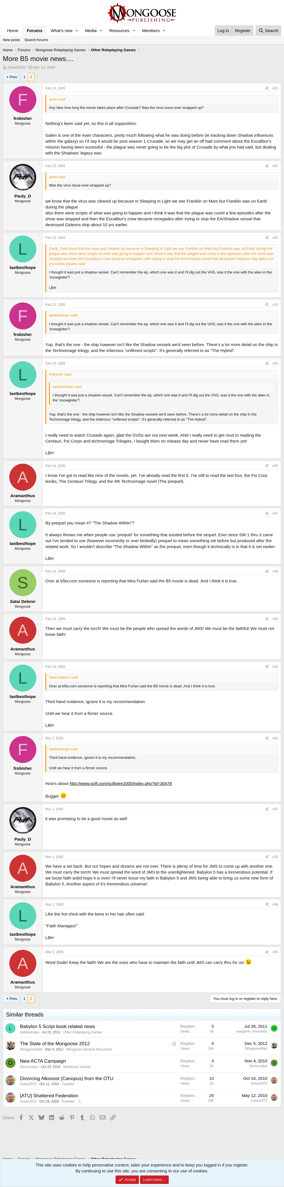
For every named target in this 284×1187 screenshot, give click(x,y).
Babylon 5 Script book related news (57, 1026)
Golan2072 (28, 1084)
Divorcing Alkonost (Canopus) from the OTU (67, 1078)
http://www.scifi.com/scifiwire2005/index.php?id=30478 (121, 783)
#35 (275, 952)
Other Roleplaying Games (82, 1032)
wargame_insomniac (251, 1031)
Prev (13, 77)
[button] (77, 30)
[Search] (268, 30)
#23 (275, 238)
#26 (275, 466)
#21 (275, 88)
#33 (275, 857)
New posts (11, 40)
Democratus (29, 1067)
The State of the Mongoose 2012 (55, 1043)
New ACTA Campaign (43, 1061)
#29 (275, 619)
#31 (275, 738)
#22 (275, 166)
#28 (275, 571)
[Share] (266, 88)
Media (91, 30)
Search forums (36, 40)
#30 (275, 667)
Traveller (67, 1084)
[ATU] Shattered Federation (49, 1095)
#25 (275, 363)
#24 (275, 305)
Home (12, 30)
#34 (275, 904)
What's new (61, 30)
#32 (275, 809)
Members (151, 30)
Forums (34, 30)
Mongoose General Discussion (89, 1049)
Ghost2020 (17, 67)
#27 (275, 513)
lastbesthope (29, 1032)
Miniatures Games (76, 1067)
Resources (119, 30)
